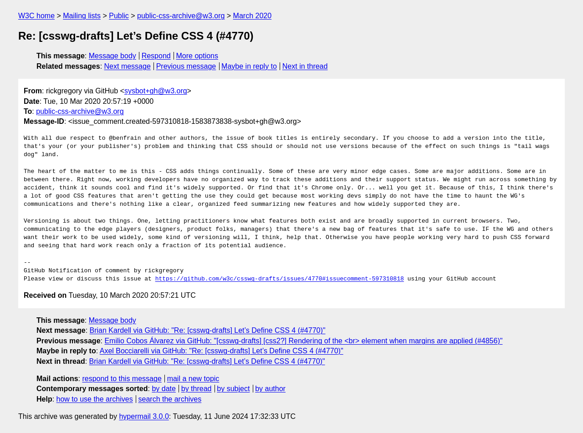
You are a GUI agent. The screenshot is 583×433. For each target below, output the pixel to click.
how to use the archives (94, 399)
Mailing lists (82, 16)
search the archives (170, 399)
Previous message (186, 66)
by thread (196, 388)
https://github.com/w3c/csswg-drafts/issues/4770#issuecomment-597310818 (279, 279)
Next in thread (305, 66)
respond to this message (121, 378)
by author (270, 388)
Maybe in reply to (249, 66)
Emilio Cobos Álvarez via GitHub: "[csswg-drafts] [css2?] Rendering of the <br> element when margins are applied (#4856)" (303, 341)
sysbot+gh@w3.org (155, 91)
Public (119, 16)
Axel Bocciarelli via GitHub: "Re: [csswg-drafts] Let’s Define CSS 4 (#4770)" (221, 351)
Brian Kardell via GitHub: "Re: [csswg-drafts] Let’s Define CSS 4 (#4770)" (208, 330)
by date (163, 388)
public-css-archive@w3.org (181, 16)
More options (197, 56)
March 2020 (252, 16)
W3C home (36, 16)
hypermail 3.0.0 (144, 416)
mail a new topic (193, 378)
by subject (233, 388)
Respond (156, 56)
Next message (127, 66)
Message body (112, 56)
